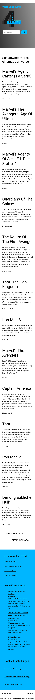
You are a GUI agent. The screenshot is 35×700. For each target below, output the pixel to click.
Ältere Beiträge (22, 540)
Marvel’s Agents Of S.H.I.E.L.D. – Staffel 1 (16, 159)
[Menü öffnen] (32, 19)
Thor (6, 424)
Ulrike (10, 637)
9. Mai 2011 (5, 446)
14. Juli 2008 (6, 524)
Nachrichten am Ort (11, 575)
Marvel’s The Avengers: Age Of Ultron (17, 114)
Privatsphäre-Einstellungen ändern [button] (15, 669)
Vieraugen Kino (11, 6)
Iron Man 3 (11, 320)
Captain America (16, 388)
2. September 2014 (7, 226)
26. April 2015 (6, 143)
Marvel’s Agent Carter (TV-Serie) (16, 73)
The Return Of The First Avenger (17, 239)
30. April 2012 (6, 377)
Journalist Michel (10, 571)
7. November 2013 (7, 309)
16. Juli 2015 (6, 98)
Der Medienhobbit (10, 561)
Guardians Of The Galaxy (17, 201)
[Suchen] (24, 32)
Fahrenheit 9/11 (13, 618)
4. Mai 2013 (5, 339)
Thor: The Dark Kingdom (15, 284)
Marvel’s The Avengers (13, 352)
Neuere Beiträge (13, 533)
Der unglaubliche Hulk (16, 499)
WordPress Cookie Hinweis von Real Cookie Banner (17, 699)
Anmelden (29, 694)
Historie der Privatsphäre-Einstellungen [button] (17, 677)
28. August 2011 (7, 413)
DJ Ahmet (17, 637)
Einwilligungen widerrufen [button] (13, 684)
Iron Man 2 (11, 457)
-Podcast (12, 566)
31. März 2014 (6, 271)
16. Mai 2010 (6, 486)
